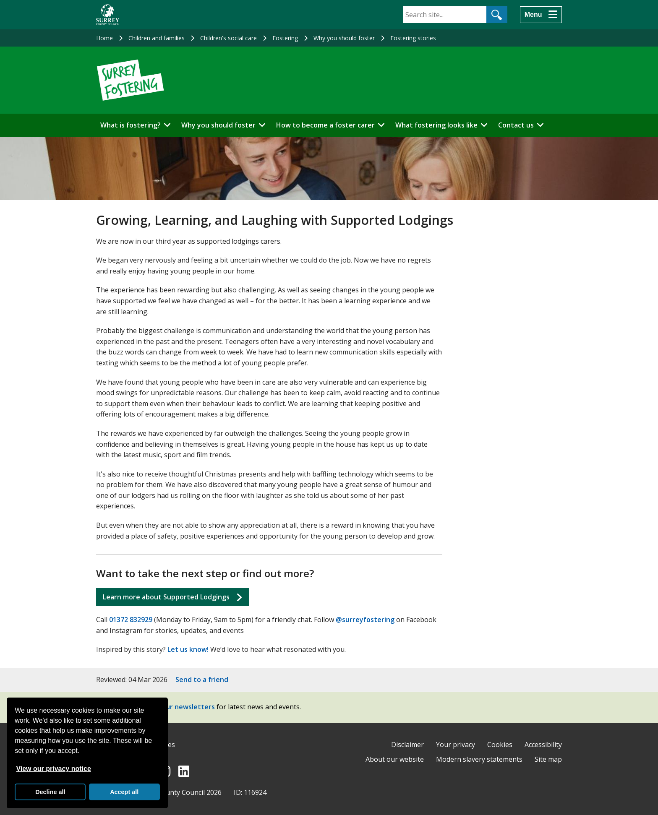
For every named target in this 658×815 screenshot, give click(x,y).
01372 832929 (130, 619)
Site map (548, 759)
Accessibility (543, 744)
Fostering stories (413, 38)
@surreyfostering (365, 619)
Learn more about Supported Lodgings (166, 596)
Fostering (285, 38)
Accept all (124, 792)
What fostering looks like (436, 125)
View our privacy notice (53, 768)
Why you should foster (344, 38)
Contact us (516, 125)
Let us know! (188, 649)
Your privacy (455, 744)
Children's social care (228, 38)
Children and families (156, 38)
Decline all (50, 792)
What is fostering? (130, 125)
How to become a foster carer (325, 125)
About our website (395, 759)
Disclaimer (407, 744)
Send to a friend (201, 679)
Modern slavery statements (479, 759)
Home (104, 38)
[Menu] (541, 14)
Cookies (499, 744)
